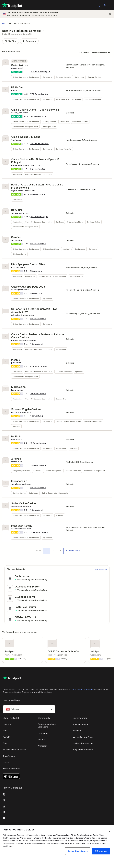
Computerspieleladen (93, 421)
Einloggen (42, 739)
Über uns (7, 724)
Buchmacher (80, 249)
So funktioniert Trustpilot (14, 749)
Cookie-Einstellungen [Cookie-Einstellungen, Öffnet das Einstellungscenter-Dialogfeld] (78, 851)
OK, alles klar (101, 851)
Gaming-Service (94, 77)
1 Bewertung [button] (36, 271)
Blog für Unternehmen (83, 749)
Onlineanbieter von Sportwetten (25, 127)
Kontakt (6, 737)
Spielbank (59, 222)
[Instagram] (4, 806)
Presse (6, 762)
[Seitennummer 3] (60, 551)
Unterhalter (79, 77)
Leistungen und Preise (83, 737)
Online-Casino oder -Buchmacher (26, 77)
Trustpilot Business (81, 724)
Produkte (77, 730)
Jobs (5, 730)
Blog (5, 743)
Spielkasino (47, 77)
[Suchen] (105, 5)
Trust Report (9, 756)
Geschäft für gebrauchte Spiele (68, 421)
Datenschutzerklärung (82, 689)
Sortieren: (84, 52)
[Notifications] (100, 5)
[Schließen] (110, 14)
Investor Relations (11, 768)
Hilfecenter (43, 733)
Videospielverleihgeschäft (94, 471)
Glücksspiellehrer (49, 127)
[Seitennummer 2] (53, 551)
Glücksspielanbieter (64, 77)
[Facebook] (4, 794)
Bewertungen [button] (40, 72)
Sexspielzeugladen (53, 471)
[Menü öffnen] (110, 5)
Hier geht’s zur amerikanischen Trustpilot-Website (32, 15)
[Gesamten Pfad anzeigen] (4, 23)
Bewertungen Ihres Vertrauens (47, 725)
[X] (4, 800)
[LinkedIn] (4, 812)
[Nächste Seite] (72, 551)
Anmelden (42, 746)
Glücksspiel (12, 23)
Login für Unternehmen (83, 743)
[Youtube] (4, 818)
